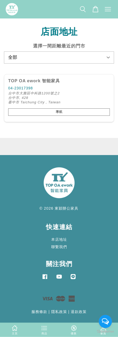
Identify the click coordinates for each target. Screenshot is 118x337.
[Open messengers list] (105, 321)
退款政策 (79, 312)
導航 (59, 112)
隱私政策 (59, 312)
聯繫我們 (59, 247)
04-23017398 (20, 88)
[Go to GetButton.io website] (105, 331)
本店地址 (59, 239)
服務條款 (39, 312)
